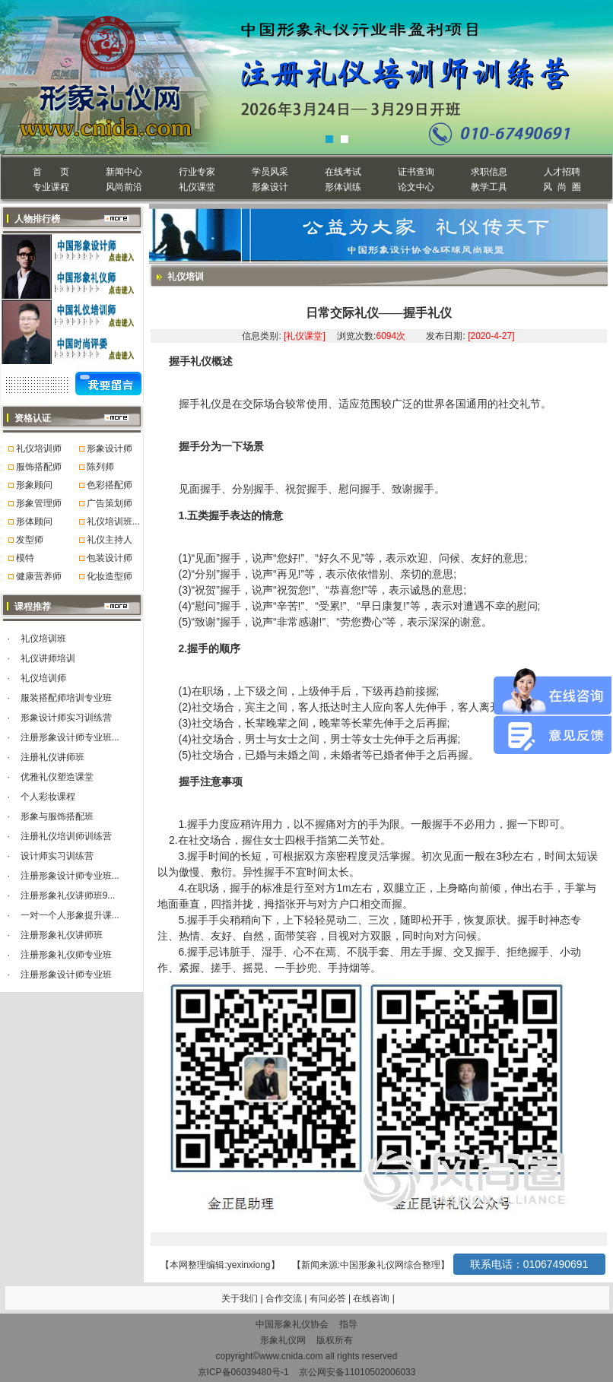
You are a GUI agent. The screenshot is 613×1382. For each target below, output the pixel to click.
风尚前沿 (124, 187)
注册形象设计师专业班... (70, 737)
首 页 (50, 171)
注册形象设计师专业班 (66, 974)
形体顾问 (34, 521)
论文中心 (416, 187)
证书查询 (416, 171)
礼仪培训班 (43, 638)
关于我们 (239, 1298)
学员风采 (270, 171)
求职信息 (489, 171)
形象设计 (270, 187)
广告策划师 (109, 503)
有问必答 (329, 1298)
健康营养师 (39, 576)
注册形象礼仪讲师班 (62, 935)
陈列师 (100, 466)
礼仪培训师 (39, 448)
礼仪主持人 (109, 539)
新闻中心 (124, 171)
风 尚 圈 (561, 187)
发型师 (29, 539)
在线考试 (343, 171)
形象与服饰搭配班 (57, 816)
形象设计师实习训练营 (66, 717)
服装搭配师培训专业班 (66, 698)
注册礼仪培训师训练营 (66, 836)
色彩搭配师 (109, 485)
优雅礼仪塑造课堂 (57, 777)
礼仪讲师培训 (48, 658)
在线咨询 (372, 1298)
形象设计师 (109, 448)
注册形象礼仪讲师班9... (68, 895)
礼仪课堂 (197, 187)
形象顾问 (34, 485)
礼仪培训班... (113, 521)
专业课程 (51, 187)
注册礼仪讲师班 (52, 757)
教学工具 (489, 187)
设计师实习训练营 (57, 856)
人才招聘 (562, 171)
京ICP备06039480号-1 (243, 1372)
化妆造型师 (109, 576)
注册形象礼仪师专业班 (66, 954)
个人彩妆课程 (48, 796)
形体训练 (343, 187)
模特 (25, 558)
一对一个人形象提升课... (70, 915)
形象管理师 (39, 503)
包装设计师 (109, 558)
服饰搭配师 (39, 466)
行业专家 (197, 171)
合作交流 (284, 1298)
